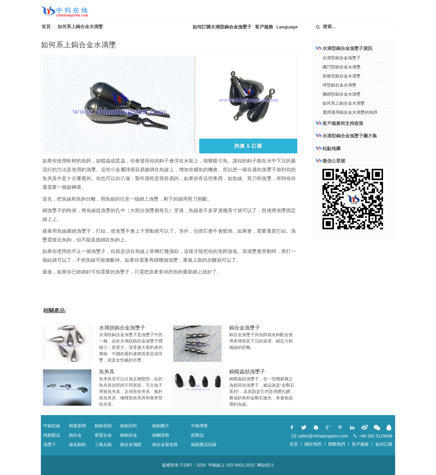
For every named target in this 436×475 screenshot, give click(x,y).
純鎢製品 (51, 435)
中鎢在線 (51, 425)
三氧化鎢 (103, 444)
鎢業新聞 (77, 425)
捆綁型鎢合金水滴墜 (341, 94)
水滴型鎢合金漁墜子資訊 (344, 48)
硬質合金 (103, 435)
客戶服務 (264, 26)
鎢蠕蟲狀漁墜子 (247, 372)
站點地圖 (328, 148)
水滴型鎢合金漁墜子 (341, 57)
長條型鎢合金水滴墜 (341, 76)
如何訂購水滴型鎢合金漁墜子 (222, 26)
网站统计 (265, 465)
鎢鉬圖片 (160, 425)
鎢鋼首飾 (160, 435)
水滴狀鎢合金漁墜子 (122, 328)
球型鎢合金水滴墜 (339, 85)
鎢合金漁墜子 (244, 328)
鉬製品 (197, 435)
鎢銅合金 (128, 435)
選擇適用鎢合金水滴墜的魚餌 (350, 112)
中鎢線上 (216, 465)
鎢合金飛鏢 (130, 444)
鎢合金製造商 (165, 444)
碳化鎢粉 (77, 444)
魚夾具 (106, 372)
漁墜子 (49, 444)
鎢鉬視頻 (103, 425)
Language (287, 26)
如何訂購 (383, 444)
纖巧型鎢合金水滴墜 (341, 66)
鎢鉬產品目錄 (203, 444)
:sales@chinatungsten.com (320, 436)
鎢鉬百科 (128, 425)
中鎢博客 (199, 425)
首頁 (46, 26)
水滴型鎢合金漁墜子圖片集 (346, 135)
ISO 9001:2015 (240, 465)
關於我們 (313, 444)
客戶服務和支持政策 (339, 123)
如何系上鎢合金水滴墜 (80, 26)
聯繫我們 (336, 444)
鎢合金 (75, 435)
